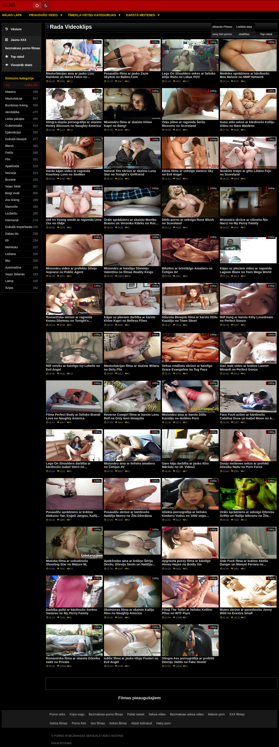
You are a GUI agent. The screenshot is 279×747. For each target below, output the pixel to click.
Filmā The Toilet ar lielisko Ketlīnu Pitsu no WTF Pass (187, 611)
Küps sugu (77, 714)
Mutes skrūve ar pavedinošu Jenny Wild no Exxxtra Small (246, 611)
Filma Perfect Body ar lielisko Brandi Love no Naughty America (73, 416)
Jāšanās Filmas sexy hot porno (222, 30)
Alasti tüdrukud (141, 723)
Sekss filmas (118, 723)
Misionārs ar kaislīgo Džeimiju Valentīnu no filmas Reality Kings (128, 270)
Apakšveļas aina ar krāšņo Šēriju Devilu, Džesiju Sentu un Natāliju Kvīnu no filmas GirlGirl (128, 564)
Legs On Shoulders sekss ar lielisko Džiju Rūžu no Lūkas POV (189, 75)
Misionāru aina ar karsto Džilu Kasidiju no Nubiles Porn (184, 416)
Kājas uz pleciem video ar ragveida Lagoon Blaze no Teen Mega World (246, 270)
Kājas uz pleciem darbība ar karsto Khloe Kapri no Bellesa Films (129, 319)
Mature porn (216, 714)
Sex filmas (97, 723)
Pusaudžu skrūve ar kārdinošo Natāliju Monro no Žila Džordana (128, 513)
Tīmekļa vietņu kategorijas (92, 15)
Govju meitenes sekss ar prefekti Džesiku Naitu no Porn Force (244, 465)
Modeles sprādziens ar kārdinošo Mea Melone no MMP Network (244, 75)
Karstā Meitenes (141, 15)
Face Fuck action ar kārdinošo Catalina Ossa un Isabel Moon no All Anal (247, 418)
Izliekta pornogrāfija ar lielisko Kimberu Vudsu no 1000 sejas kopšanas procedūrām (184, 515)
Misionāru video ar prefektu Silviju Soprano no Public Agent (71, 270)
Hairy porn (163, 723)
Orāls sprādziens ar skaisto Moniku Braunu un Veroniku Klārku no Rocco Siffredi (132, 223)
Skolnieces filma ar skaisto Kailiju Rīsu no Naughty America (129, 611)
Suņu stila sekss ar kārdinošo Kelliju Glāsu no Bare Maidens (247, 124)
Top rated (14, 56)
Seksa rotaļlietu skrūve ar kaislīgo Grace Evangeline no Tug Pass (187, 367)
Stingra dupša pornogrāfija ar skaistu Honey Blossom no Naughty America (74, 124)
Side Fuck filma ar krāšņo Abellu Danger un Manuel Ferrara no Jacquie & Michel (244, 564)
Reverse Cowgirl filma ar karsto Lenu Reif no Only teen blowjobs (131, 416)
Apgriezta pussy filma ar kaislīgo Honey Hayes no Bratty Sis (186, 562)
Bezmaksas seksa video (187, 714)
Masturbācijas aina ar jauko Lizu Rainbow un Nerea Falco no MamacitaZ (70, 77)
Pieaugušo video (43, 15)
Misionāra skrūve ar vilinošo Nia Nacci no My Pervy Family (244, 221)
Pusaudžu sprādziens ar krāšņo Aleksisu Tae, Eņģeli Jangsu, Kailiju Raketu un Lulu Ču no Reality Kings (72, 515)
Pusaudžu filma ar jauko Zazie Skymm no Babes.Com (126, 75)
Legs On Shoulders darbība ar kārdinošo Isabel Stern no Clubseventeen (68, 467)
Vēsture (13, 29)
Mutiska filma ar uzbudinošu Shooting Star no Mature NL (67, 562)
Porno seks (57, 714)
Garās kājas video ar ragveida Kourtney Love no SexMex (68, 172)
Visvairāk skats (18, 65)
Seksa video (157, 714)
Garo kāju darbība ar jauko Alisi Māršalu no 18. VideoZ (185, 465)
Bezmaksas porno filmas (106, 714)
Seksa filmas (58, 723)
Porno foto (79, 723)
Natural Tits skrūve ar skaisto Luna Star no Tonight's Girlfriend (130, 172)
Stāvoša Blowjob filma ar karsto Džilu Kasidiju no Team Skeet (190, 319)
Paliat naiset (135, 714)
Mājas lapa (12, 15)
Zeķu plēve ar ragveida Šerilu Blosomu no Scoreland (183, 124)
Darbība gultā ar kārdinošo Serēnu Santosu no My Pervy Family (71, 611)
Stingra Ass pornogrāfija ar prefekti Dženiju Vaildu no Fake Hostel (188, 660)
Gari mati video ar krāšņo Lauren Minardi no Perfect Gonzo (244, 367)
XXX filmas (237, 714)
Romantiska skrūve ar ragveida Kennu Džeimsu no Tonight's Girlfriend (69, 320)
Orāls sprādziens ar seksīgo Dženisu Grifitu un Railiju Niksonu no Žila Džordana (247, 515)
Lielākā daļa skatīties (244, 30)
